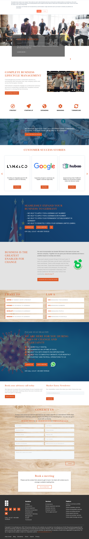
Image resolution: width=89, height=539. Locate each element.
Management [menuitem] (28, 516)
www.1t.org (49, 274)
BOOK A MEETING (41, 227)
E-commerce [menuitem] (28, 506)
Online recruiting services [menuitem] (73, 511)
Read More (17, 187)
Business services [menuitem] (50, 508)
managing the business (58, 300)
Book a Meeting (10, 396)
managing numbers (56, 305)
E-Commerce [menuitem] (49, 504)
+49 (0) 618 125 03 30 (43, 421)
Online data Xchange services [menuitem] (74, 517)
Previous (6, 40)
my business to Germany (18, 305)
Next (83, 40)
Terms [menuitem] (26, 536)
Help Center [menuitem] (8, 536)
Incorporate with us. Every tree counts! (48, 279)
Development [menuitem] (29, 512)
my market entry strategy (19, 300)
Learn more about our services (33, 134)
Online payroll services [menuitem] (72, 513)
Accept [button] (39, 11)
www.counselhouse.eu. (44, 532)
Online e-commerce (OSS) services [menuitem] (73, 504)
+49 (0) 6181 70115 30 (27, 421)
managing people (56, 311)
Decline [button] (44, 11)
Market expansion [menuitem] (30, 508)
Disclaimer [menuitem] (20, 536)
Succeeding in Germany (12, 93)
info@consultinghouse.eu (60, 421)
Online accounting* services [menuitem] (73, 515)
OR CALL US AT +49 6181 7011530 (37, 231)
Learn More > (21, 52)
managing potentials (57, 316)
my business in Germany (18, 311)
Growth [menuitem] (27, 517)
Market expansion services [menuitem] (53, 506)
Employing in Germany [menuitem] (31, 514)
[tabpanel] (44, 39)
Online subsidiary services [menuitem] (73, 507)
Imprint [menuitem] (32, 536)
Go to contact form (44, 487)
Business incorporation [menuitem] (31, 510)
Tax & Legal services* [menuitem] (51, 512)
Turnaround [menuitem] (28, 519)
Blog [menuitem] (14, 536)
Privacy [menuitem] (37, 536)
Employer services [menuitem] (50, 510)
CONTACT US (29, 227)
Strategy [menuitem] (27, 504)
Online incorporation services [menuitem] (74, 509)
